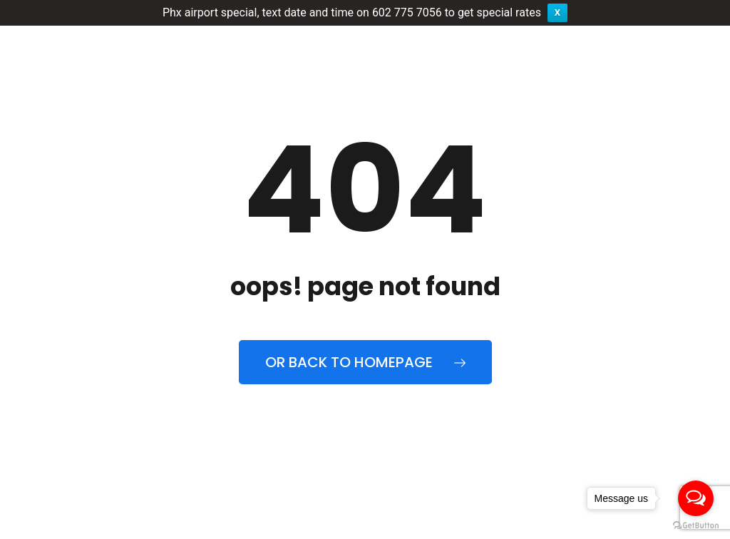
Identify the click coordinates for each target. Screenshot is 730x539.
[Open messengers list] (696, 498)
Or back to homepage (365, 362)
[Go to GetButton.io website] (696, 525)
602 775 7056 (407, 12)
